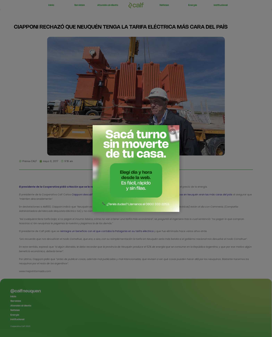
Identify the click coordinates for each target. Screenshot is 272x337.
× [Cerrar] (172, 131)
